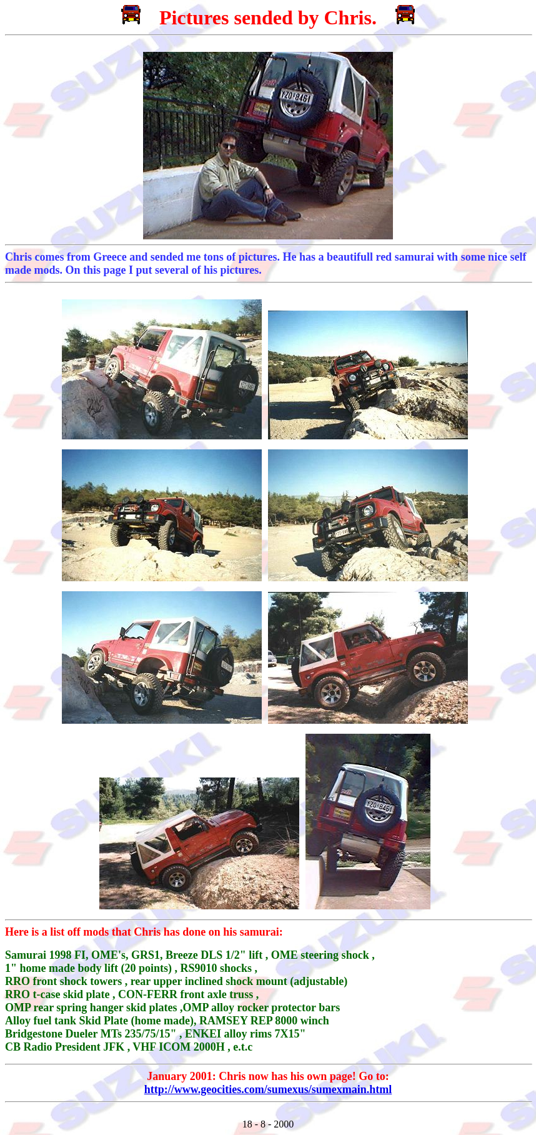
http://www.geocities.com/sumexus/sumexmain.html (268, 1089)
